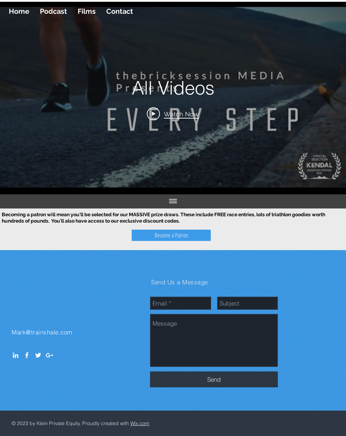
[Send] (214, 379)
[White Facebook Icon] (27, 355)
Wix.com (139, 423)
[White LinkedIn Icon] (15, 355)
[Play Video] (173, 114)
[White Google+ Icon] (49, 355)
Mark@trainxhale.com (42, 332)
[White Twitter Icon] (38, 355)
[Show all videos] (173, 201)
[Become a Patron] (171, 235)
